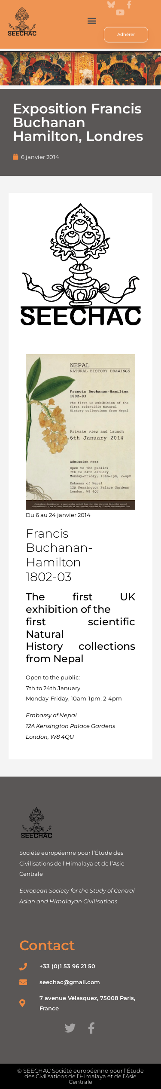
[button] (92, 14)
